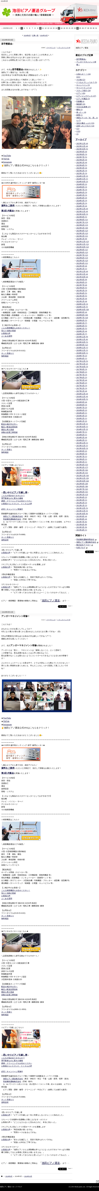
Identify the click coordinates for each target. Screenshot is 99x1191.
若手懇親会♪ (7, 44)
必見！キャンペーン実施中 (12, 509)
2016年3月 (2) (81, 416)
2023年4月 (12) (82, 231)
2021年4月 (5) (81, 293)
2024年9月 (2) (81, 184)
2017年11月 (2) (82, 364)
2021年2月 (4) (81, 299)
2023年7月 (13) (82, 222)
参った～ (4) (81, 112)
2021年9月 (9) (81, 280)
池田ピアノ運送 (51, 600)
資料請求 (5, 540)
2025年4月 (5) (81, 165)
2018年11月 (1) (82, 350)
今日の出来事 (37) (83, 107)
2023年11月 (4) (82, 212)
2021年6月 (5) (81, 288)
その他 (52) (80, 80)
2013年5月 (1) (81, 462)
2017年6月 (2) (81, 378)
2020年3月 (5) (81, 329)
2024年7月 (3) (81, 190)
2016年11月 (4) (82, 397)
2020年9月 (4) (81, 312)
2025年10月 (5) (82, 149)
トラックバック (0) (63, 48)
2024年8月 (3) (81, 187)
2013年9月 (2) (81, 451)
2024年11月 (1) (82, 179)
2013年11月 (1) (82, 446)
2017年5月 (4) (81, 380)
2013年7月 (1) (81, 457)
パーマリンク (51, 48)
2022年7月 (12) (82, 255)
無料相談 (5, 356)
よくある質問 (6, 336)
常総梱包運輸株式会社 (12, 519)
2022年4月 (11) (82, 263)
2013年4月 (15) (82, 465)
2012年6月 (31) (82, 492)
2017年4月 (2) (81, 383)
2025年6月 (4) (81, 160)
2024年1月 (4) (81, 206)
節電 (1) (79, 115)
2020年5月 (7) (81, 323)
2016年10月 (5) (82, 399)
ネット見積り (6, 450)
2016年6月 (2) (81, 410)
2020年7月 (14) (82, 318)
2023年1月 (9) (81, 239)
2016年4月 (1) (81, 413)
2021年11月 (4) (82, 274)
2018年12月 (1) (82, 348)
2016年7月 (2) (81, 408)
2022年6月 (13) (82, 258)
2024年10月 (44, 35)
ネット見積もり (7, 353)
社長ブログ (80, 548)
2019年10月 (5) (82, 342)
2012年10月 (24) (82, 481)
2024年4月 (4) (81, 198)
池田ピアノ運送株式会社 (13, 516)
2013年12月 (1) (82, 443)
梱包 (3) (79, 110)
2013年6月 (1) (81, 459)
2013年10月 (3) (82, 448)
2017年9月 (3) (81, 369)
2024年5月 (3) (81, 195)
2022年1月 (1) (81, 269)
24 (77, 28)
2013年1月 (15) (82, 473)
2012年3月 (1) (81, 500)
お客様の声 (5, 333)
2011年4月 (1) (81, 530)
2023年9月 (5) (81, 217)
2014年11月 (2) (82, 429)
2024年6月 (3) (81, 192)
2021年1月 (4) (81, 301)
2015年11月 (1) (82, 424)
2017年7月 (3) (81, 375)
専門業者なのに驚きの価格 (12, 498)
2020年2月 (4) (81, 331)
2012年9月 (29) (82, 484)
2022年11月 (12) (82, 244)
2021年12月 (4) (82, 271)
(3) (77, 134)
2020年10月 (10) (82, 310)
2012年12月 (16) (82, 476)
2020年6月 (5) (81, 320)
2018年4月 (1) (81, 359)
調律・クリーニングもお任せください (16, 501)
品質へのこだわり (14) (85, 126)
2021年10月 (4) (82, 277)
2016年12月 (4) (82, 394)
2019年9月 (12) (82, 345)
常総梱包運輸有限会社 (85, 539)
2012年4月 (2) (81, 497)
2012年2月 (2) (81, 503)
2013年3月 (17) (82, 467)
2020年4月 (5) (81, 326)
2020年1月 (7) (81, 334)
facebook (52, 606)
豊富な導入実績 (7, 430)
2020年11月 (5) (82, 307)
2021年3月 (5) (81, 296)
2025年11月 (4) (82, 146)
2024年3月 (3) (81, 201)
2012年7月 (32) (82, 489)
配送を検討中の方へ (9, 424)
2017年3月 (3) (81, 386)
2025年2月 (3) (81, 171)
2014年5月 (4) (81, 438)
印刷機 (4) (80, 101)
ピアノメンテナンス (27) (86, 96)
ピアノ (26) (80, 93)
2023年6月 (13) (82, 225)
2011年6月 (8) (81, 525)
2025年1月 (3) (81, 173)
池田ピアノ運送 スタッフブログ (11, 1187)
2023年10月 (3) (82, 214)
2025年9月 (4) (81, 152)
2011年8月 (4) (81, 519)
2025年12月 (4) (82, 144)
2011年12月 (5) (82, 508)
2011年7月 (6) (81, 522)
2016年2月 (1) (81, 418)
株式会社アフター (83, 545)
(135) (78, 131)
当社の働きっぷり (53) (85, 123)
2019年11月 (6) (82, 339)
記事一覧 (35, 35)
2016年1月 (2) (81, 421)
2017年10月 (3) (82, 367)
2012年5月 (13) (82, 495)
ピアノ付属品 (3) (83, 99)
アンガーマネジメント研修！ (15, 616)
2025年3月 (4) (81, 168)
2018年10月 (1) (82, 353)
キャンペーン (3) (83, 85)
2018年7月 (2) (81, 356)
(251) (78, 77)
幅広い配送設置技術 (9, 427)
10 (40, 28)
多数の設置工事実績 (9, 432)
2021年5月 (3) (81, 291)
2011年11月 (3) (82, 511)
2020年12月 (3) (82, 304)
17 (59, 28)
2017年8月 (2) (81, 372)
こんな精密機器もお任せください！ (15, 328)
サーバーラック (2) (84, 88)
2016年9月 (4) (81, 402)
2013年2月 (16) (82, 470)
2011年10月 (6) (82, 514)
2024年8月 (27, 35)
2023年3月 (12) (82, 233)
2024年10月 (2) (82, 182)
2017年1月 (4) (81, 391)
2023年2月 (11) (82, 236)
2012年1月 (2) (81, 506)
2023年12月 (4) (82, 209)
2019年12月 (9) (82, 337)
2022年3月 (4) (81, 266)
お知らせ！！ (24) (83, 74)
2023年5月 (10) (82, 228)
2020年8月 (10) (82, 315)
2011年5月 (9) (81, 527)
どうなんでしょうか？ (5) (86, 82)
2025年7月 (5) (81, 157)
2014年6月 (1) (81, 435)
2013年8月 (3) (81, 454)
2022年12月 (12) (82, 242)
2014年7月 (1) (81, 432)
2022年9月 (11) (82, 250)
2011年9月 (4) (81, 516)
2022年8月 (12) (82, 252)
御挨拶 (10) (80, 104)
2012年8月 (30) (82, 486)
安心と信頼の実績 (8, 331)
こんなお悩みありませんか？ (13, 496)
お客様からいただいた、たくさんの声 (16, 504)
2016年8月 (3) (81, 405)
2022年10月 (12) (82, 247)
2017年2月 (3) (81, 388)
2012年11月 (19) (82, 478)
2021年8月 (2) (81, 282)
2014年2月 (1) (81, 440)
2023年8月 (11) (82, 220)
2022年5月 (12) (82, 261)
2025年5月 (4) (81, 163)
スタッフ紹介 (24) (83, 91)
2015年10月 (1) (82, 427)
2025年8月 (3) (81, 154)
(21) (77, 129)
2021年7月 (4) (81, 285)
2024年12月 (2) (82, 176)
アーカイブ (81, 139)
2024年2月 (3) (81, 203)
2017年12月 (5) (82, 361)
